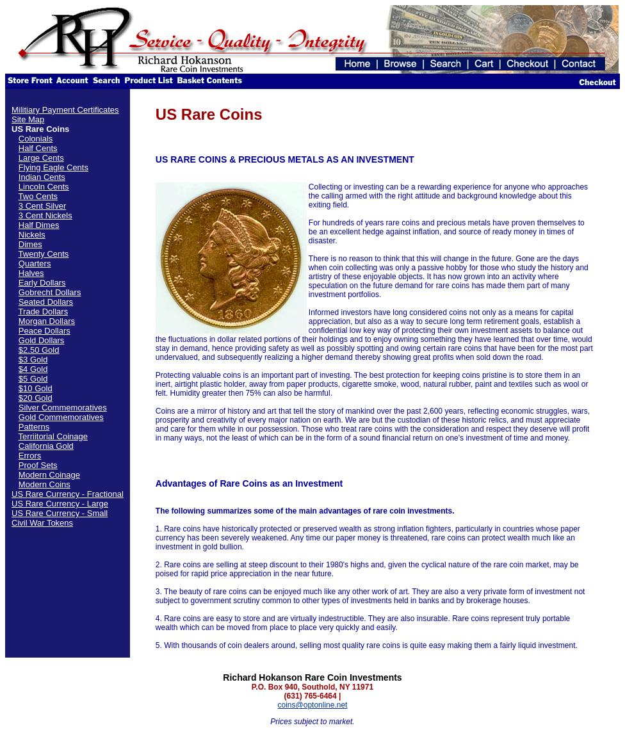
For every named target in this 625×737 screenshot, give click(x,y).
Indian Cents (42, 177)
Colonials (36, 138)
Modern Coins (44, 484)
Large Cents (41, 158)
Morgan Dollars (47, 321)
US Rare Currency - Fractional (68, 494)
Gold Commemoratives (61, 417)
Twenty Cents (44, 254)
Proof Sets (38, 465)
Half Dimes (39, 225)
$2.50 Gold (39, 350)
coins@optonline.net (313, 705)
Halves (31, 273)
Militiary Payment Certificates (65, 110)
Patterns (34, 427)
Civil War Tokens (42, 523)
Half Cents (38, 148)
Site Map (28, 119)
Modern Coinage (49, 475)
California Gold (46, 446)
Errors (30, 455)
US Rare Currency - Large (60, 503)
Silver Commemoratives (63, 407)
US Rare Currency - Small (60, 513)
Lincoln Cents (44, 186)
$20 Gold (36, 398)
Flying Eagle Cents (53, 167)
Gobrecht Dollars (50, 292)
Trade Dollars (44, 311)
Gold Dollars (42, 340)
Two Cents (38, 196)
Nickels (32, 234)
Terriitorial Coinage (53, 436)
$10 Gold (36, 388)
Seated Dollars (46, 302)
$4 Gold (33, 369)
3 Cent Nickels (45, 215)
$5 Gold (33, 379)
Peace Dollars (44, 331)
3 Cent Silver (42, 206)
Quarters (35, 263)
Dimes (30, 244)
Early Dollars (42, 283)
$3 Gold (33, 359)
